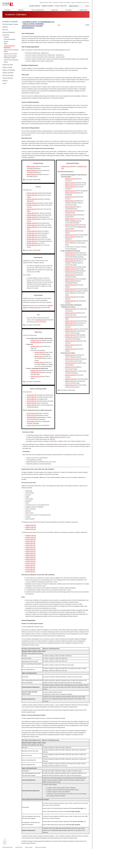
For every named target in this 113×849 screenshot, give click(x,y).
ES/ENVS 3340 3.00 (70, 317)
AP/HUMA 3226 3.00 (32, 417)
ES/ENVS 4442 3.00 (70, 235)
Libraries (20, 10)
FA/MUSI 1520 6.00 (32, 219)
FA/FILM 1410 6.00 (30, 543)
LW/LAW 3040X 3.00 (41, 320)
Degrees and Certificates (8, 70)
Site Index (69, 10)
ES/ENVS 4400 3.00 (70, 211)
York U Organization (37, 10)
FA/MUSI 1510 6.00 (32, 217)
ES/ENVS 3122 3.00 (70, 355)
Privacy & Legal (28, 847)
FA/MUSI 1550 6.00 (32, 227)
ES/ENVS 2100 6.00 (30, 527)
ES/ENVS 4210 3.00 (70, 271)
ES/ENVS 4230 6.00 (70, 207)
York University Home (7, 847)
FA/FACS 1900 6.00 (30, 539)
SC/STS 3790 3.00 (31, 405)
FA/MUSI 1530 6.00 (32, 223)
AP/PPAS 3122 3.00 (36, 376)
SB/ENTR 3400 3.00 (32, 166)
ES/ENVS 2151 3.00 (66, 166)
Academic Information (7, 72)
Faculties (7, 10)
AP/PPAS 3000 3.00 (39, 352)
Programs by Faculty (7, 64)
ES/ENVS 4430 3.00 (70, 225)
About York (5, 29)
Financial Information (7, 78)
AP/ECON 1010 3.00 (34, 307)
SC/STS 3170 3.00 (31, 415)
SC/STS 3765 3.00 (31, 403)
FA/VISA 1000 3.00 (31, 239)
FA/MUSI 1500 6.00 (30, 549)
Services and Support (7, 75)
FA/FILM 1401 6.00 (32, 209)
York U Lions (86, 2)
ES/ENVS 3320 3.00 (70, 371)
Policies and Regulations (8, 32)
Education (6, 37)
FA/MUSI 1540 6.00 (32, 225)
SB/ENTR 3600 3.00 (32, 170)
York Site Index (18, 847)
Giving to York (62, 2)
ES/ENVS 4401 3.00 (70, 215)
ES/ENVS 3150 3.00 (70, 363)
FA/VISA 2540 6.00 (30, 567)
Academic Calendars (10, 21)
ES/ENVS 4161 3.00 (70, 331)
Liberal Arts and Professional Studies (11, 50)
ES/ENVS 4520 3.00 (70, 241)
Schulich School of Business (11, 60)
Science (6, 62)
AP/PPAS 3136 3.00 (39, 362)
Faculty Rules (5, 35)
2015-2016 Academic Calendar (10, 24)
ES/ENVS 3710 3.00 (70, 267)
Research (55, 2)
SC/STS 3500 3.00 (31, 397)
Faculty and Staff (61, 6)
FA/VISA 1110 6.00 (30, 563)
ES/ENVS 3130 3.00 (70, 178)
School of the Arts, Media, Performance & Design (10, 56)
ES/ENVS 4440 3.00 (70, 231)
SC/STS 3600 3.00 (31, 399)
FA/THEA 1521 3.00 (32, 233)
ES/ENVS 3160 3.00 (70, 313)
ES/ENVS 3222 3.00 (70, 253)
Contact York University (40, 847)
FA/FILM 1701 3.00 (30, 545)
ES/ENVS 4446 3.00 (70, 237)
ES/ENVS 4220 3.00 (70, 275)
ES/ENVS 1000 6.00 (30, 525)
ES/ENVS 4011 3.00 (70, 329)
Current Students (48, 6)
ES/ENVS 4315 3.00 (70, 341)
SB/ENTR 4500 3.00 (32, 174)
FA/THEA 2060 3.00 (32, 235)
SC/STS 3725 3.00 (31, 425)
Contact (4, 83)
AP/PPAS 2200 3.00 (36, 346)
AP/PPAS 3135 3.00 (39, 356)
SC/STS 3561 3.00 (31, 421)
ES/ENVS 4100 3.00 (70, 375)
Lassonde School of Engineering (9, 46)
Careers (73, 2)
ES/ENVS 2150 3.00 (30, 529)
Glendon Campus (44, 2)
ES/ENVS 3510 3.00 (70, 196)
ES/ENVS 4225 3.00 (70, 279)
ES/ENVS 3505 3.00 (70, 192)
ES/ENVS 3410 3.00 (70, 321)
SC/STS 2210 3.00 (31, 395)
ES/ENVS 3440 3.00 (70, 190)
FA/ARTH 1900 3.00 (32, 243)
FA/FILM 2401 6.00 (32, 213)
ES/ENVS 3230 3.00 (70, 182)
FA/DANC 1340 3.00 (30, 535)
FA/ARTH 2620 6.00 (32, 245)
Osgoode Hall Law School (10, 53)
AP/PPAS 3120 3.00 (36, 372)
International (79, 2)
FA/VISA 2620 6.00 (30, 571)
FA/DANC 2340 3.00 (32, 205)
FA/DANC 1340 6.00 (32, 203)
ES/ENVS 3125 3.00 (70, 359)
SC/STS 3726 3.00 (31, 401)
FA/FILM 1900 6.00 (32, 215)
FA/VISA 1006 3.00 (31, 241)
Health (5, 43)
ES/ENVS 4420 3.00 (70, 385)
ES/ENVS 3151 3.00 (70, 309)
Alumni (50, 2)
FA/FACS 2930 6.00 (32, 199)
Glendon (6, 41)
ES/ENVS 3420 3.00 (70, 184)
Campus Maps (83, 10)
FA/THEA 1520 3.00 (32, 231)
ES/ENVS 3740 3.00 (70, 269)
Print (59, 25)
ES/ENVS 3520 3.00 (70, 200)
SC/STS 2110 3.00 (31, 413)
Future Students (34, 6)
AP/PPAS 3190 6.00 (36, 342)
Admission (5, 80)
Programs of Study (7, 67)
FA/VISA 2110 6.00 (30, 565)
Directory (55, 10)
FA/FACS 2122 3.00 (32, 195)
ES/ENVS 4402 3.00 (70, 219)
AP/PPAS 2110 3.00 (36, 340)
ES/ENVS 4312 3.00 (70, 337)
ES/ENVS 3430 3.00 (70, 186)
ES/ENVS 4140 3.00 (70, 379)
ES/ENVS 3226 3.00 (70, 255)
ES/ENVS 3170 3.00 (70, 367)
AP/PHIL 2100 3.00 (54, 437)
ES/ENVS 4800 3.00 (70, 301)
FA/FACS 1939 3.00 (32, 193)
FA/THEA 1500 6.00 (30, 561)
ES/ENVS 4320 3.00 (70, 345)
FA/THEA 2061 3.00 (32, 237)
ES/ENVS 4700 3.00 (70, 297)
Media (68, 2)
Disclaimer (5, 27)
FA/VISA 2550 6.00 (30, 569)
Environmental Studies (9, 39)
